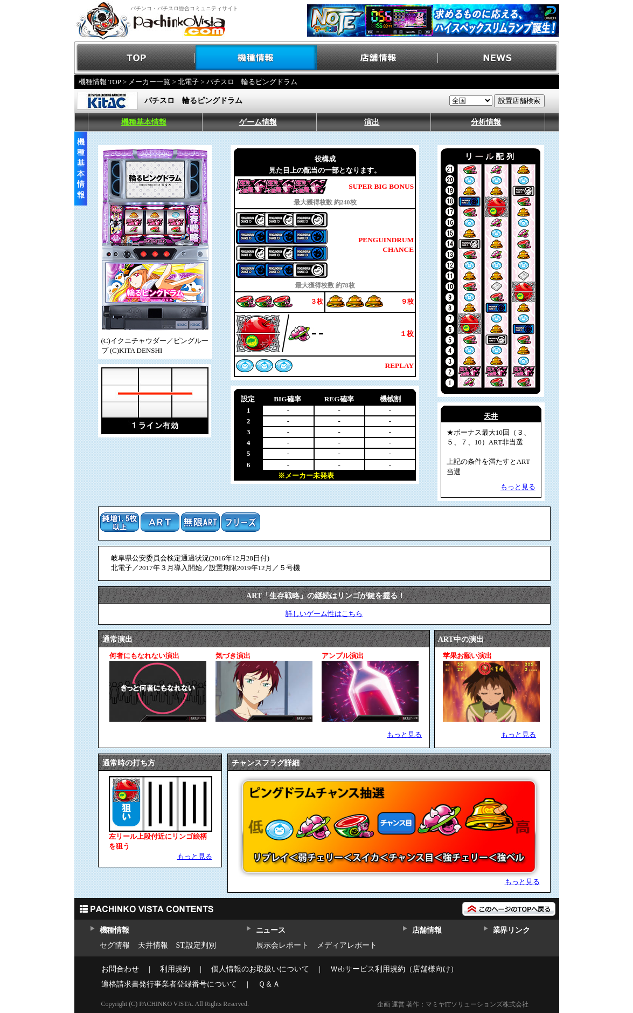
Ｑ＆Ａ (269, 984)
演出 (371, 122)
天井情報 (153, 945)
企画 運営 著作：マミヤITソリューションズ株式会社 (452, 1004)
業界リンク (511, 930)
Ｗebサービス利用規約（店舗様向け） (394, 969)
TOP (135, 58)
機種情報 (256, 58)
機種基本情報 (143, 122)
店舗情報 (377, 58)
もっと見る (404, 734)
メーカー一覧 (149, 82)
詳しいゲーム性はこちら (324, 614)
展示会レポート (282, 945)
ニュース (271, 930)
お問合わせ (120, 969)
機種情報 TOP (100, 82)
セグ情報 (115, 945)
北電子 (188, 82)
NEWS (498, 58)
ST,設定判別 (196, 945)
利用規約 (175, 969)
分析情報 (486, 122)
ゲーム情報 (258, 122)
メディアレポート (347, 945)
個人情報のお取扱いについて (260, 969)
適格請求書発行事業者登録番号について (169, 984)
